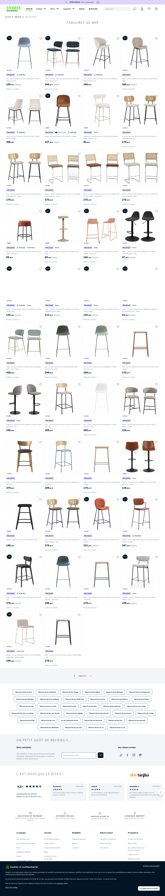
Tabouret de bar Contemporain (139, 692)
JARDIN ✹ (29, 9)
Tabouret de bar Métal (92, 692)
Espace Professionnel (52, 848)
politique (60, 883)
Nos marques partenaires (25, 843)
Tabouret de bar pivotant (136, 720)
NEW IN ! (82, 9)
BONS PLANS (93, 9)
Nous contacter (105, 843)
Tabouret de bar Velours (119, 699)
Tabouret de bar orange (146, 713)
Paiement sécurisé (79, 839)
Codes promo (133, 854)
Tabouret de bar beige (27, 720)
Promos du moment (135, 839)
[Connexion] (142, 9)
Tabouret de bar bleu (90, 706)
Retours (75, 843)
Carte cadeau (49, 843)
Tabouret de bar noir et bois (136, 706)
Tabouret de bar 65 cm (95, 727)
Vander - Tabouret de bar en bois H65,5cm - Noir (22, 540)
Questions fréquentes (108, 839)
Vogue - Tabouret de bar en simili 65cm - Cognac (60, 136)
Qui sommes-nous (23, 839)
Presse (18, 856)
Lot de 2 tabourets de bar (69, 720)
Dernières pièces (134, 859)
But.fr (18, 848)
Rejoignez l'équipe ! (23, 852)
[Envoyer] (100, 755)
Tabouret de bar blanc (141, 699)
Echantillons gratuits (52, 839)
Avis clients (104, 848)
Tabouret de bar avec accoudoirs (22, 713)
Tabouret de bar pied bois (111, 706)
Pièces (53, 9)
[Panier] (156, 8)
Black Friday (132, 843)
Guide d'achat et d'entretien (50, 857)
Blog (46, 852)
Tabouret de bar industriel (47, 692)
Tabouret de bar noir (26, 706)
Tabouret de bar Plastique (25, 699)
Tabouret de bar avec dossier (50, 713)
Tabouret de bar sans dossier (99, 713)
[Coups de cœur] (149, 8)
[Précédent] (74, 675)
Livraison (75, 848)
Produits (39, 9)
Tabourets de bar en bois (23, 692)
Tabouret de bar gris (69, 706)
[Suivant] (160, 792)
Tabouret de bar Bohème (114, 692)
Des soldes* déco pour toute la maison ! (136, 849)
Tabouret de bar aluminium (49, 727)
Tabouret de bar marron (123, 713)
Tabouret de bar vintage (70, 692)
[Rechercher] (120, 9)
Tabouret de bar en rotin (48, 706)
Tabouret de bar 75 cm (117, 727)
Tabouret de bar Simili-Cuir (74, 699)
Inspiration (67, 9)
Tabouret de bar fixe (115, 720)
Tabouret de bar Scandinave (49, 699)
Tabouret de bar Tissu (97, 699)
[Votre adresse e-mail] (79, 755)
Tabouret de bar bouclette (93, 720)
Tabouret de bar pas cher (73, 727)
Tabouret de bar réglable (74, 713)
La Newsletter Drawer (24, 860)
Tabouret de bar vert (48, 720)
